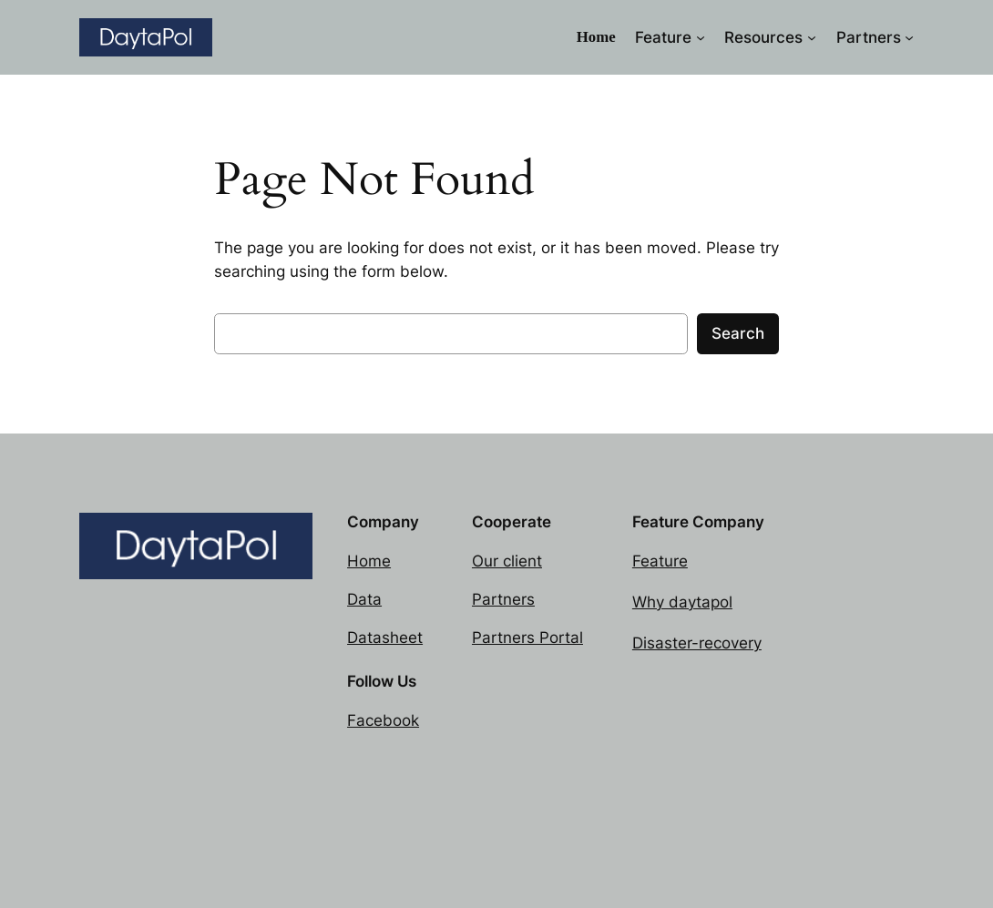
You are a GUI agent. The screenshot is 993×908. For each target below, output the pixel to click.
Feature (660, 561)
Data (364, 599)
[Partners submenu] (909, 37)
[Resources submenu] (811, 37)
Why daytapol (682, 602)
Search (737, 333)
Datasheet (385, 637)
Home (369, 561)
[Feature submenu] (700, 37)
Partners (503, 599)
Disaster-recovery (697, 643)
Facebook (383, 720)
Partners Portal (527, 637)
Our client (507, 561)
